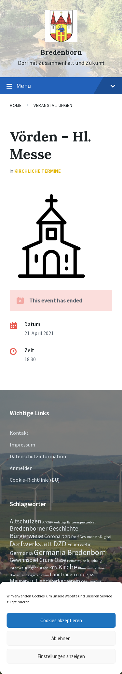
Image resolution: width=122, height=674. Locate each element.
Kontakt (19, 433)
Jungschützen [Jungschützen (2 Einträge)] (36, 567)
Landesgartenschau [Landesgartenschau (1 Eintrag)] (34, 575)
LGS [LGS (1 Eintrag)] (91, 575)
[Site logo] (61, 40)
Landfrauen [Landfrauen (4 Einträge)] (62, 574)
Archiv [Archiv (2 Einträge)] (47, 521)
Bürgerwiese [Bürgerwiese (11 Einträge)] (26, 536)
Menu (61, 86)
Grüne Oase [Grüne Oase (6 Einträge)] (52, 560)
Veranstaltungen (53, 105)
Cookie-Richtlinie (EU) (35, 479)
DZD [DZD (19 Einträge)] (59, 543)
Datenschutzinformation (38, 456)
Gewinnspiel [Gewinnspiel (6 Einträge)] (24, 560)
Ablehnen (61, 638)
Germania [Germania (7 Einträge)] (21, 553)
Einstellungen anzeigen (61, 656)
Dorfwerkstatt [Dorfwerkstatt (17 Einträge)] (31, 543)
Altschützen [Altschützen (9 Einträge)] (25, 521)
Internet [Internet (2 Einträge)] (16, 567)
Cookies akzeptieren (61, 620)
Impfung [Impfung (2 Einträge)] (94, 560)
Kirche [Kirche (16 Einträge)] (67, 567)
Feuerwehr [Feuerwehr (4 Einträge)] (79, 544)
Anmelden (21, 468)
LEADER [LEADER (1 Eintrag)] (82, 575)
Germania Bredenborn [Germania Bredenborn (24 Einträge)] (70, 552)
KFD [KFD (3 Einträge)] (53, 568)
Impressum (22, 444)
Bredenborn (61, 52)
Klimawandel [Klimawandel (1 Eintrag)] (87, 568)
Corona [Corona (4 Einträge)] (52, 536)
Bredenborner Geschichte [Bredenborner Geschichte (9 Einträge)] (44, 528)
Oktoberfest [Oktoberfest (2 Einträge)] (91, 581)
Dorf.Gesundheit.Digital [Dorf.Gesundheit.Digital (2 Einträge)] (91, 536)
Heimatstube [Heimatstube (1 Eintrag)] (76, 561)
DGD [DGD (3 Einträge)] (65, 536)
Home (15, 105)
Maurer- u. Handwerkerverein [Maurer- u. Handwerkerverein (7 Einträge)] (45, 581)
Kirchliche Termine (37, 171)
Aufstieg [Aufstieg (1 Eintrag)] (60, 522)
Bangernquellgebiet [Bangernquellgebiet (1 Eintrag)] (81, 522)
